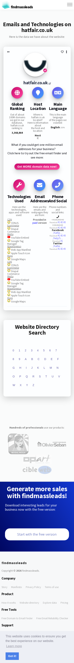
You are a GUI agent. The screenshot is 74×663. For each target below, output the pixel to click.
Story (4, 587)
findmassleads (17, 6)
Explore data (50, 602)
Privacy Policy (33, 587)
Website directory (29, 602)
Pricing (64, 602)
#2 (62, 222)
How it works (9, 602)
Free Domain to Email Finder (17, 618)
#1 (59, 222)
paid (34, 222)
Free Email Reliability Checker (52, 618)
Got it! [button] (12, 656)
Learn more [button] (14, 646)
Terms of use (52, 587)
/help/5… (58, 238)
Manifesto (16, 587)
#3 (64, 222)
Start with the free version (37, 534)
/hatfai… (57, 232)
